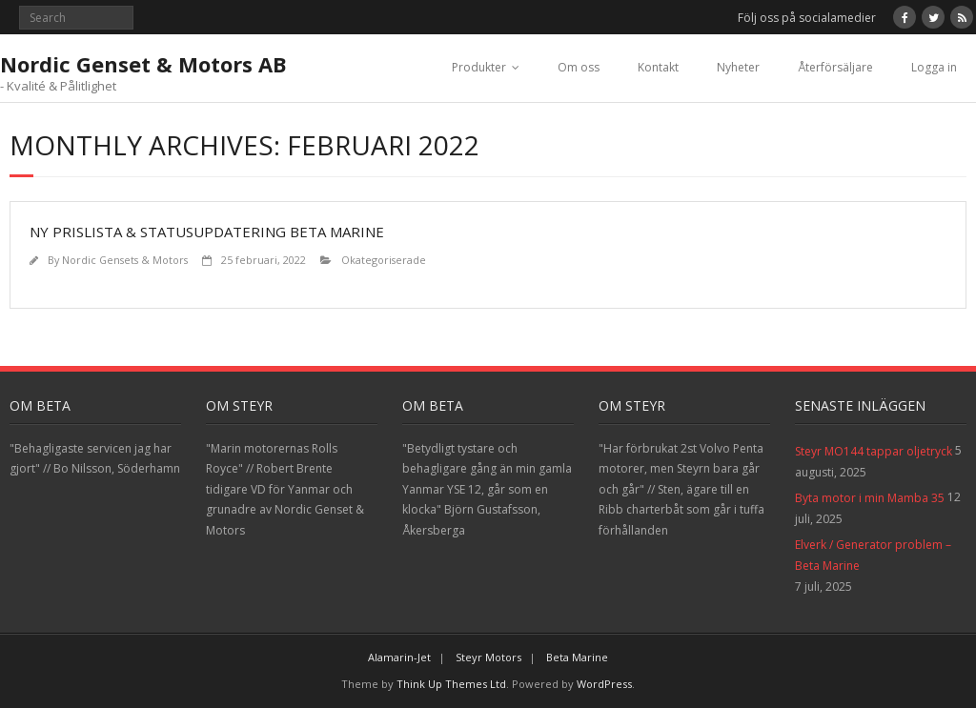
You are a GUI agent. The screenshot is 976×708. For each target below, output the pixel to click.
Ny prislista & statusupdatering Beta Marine (207, 231)
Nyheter (738, 67)
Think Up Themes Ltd (451, 684)
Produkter (479, 67)
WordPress (604, 684)
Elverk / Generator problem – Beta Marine (873, 555)
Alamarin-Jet (399, 657)
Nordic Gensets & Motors (125, 260)
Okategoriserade (383, 260)
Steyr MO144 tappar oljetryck (873, 451)
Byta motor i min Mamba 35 (870, 498)
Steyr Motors (488, 657)
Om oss (579, 67)
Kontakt (658, 67)
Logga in (934, 67)
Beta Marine (577, 657)
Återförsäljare (835, 67)
